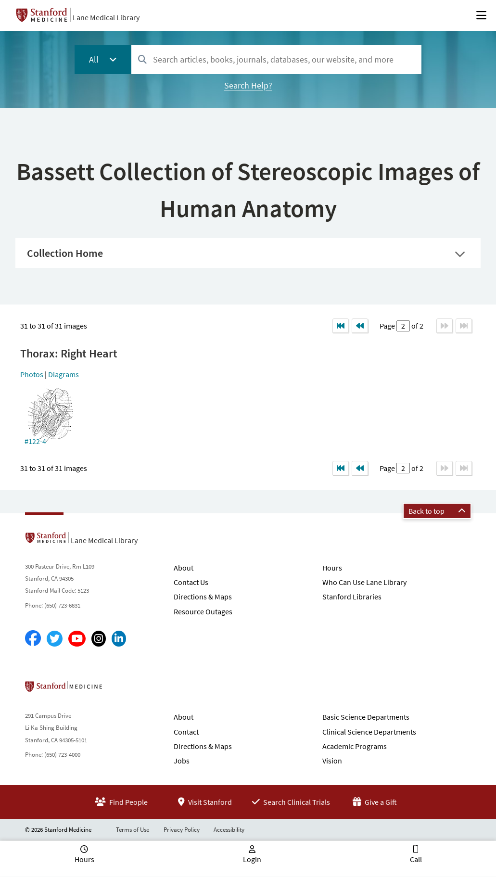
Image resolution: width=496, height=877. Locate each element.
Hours (332, 567)
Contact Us (191, 582)
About (183, 567)
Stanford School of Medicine (119, 689)
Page (388, 325)
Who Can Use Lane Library (364, 582)
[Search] (142, 60)
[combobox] (276, 59)
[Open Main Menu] (481, 15)
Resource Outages (203, 611)
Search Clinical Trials (291, 802)
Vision (332, 760)
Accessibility (229, 830)
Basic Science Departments (365, 717)
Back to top (437, 511)
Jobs (182, 760)
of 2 (416, 325)
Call (416, 859)
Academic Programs (354, 746)
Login (252, 859)
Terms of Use (132, 830)
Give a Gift (375, 802)
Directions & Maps (203, 596)
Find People (121, 802)
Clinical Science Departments (369, 732)
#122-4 (35, 441)
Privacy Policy (182, 830)
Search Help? (248, 85)
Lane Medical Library (106, 17)
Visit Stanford (205, 802)
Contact (186, 732)
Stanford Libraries (352, 596)
